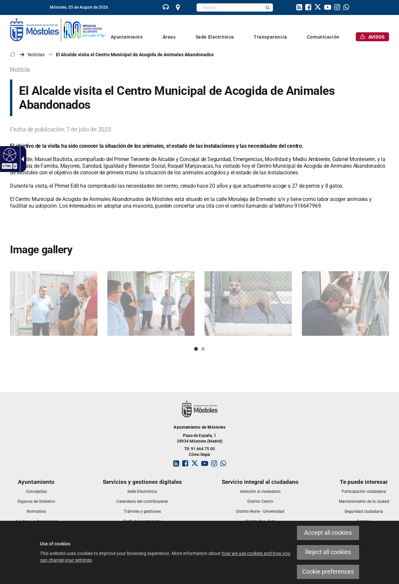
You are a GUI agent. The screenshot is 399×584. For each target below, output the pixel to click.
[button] (267, 7)
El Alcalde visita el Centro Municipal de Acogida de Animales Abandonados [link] (135, 54)
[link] (8, 154)
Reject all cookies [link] (328, 552)
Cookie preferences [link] (328, 571)
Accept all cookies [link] (328, 532)
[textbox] (230, 7)
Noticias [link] (36, 54)
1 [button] (196, 349)
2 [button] (203, 349)
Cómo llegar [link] (199, 454)
